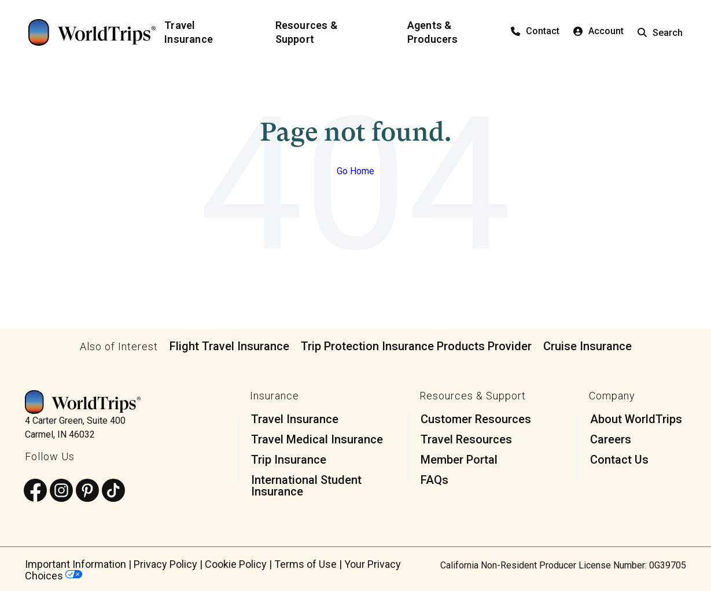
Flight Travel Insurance (229, 346)
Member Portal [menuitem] (459, 459)
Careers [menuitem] (610, 439)
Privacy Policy (165, 564)
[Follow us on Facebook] (35, 491)
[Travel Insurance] (210, 32)
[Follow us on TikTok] (113, 491)
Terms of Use (305, 564)
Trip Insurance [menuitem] (288, 459)
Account (598, 30)
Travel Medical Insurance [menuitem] (317, 439)
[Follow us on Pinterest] (87, 491)
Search (660, 32)
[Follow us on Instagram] (61, 491)
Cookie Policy (236, 564)
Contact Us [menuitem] (619, 459)
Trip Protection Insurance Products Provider (416, 346)
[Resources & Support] (332, 32)
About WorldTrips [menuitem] (636, 419)
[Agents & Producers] (461, 32)
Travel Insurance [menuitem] (294, 419)
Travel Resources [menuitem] (466, 439)
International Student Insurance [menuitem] (306, 485)
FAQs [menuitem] (434, 480)
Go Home (355, 171)
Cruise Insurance (587, 346)
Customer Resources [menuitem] (476, 419)
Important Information (75, 564)
